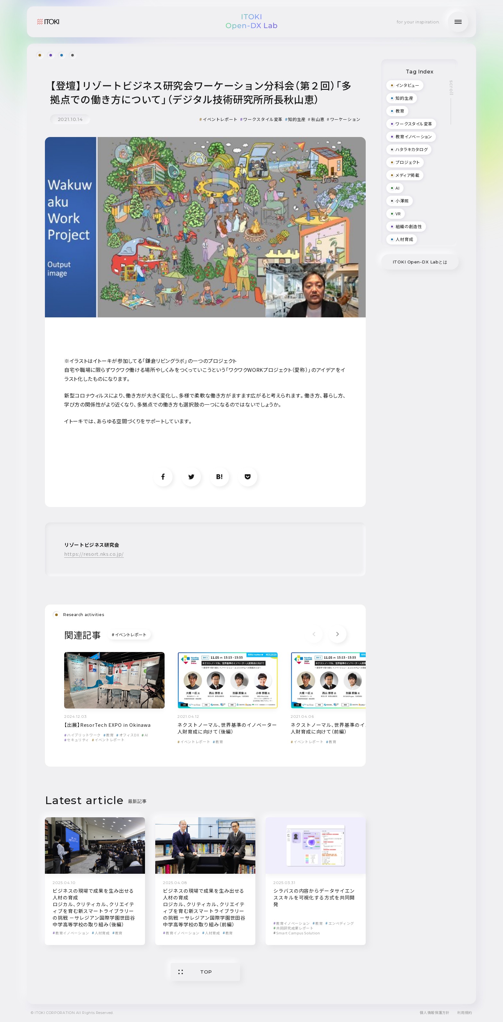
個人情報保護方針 (434, 1012)
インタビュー (405, 85)
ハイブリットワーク (82, 734)
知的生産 (295, 119)
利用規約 (464, 1012)
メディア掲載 (405, 175)
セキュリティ (76, 739)
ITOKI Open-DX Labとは (420, 261)
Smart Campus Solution (296, 932)
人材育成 (101, 932)
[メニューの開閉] (458, 22)
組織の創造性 (406, 226)
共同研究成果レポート (293, 928)
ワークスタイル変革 (261, 119)
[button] (337, 634)
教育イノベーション (71, 932)
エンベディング (339, 923)
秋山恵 (316, 119)
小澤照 (399, 201)
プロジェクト (405, 162)
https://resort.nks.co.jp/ (94, 553)
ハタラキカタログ (409, 149)
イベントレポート (218, 119)
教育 (108, 734)
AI (144, 734)
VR (395, 213)
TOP (195, 972)
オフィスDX (127, 734)
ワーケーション (344, 119)
